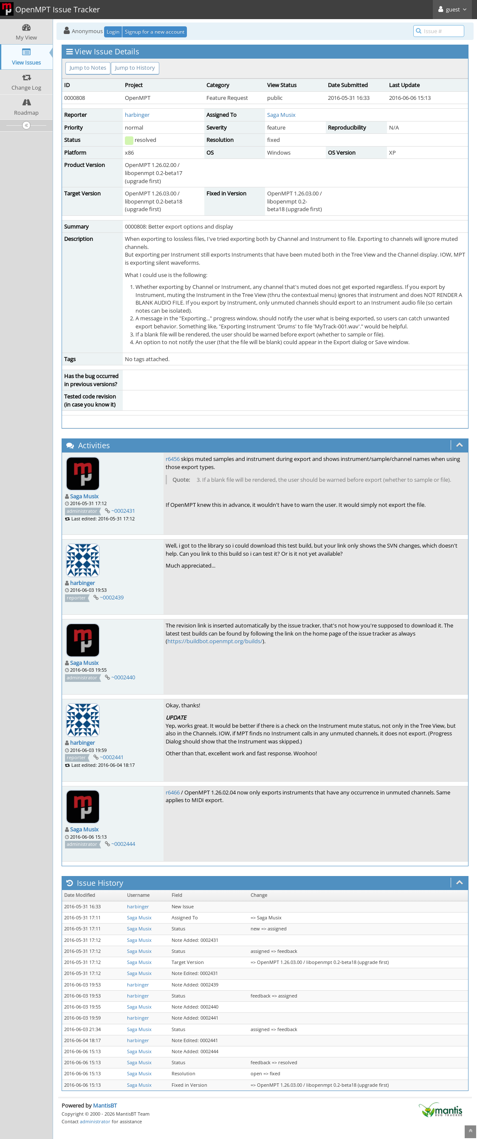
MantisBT (105, 1105)
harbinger (137, 115)
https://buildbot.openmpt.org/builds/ (214, 641)
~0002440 (123, 677)
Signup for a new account (154, 31)
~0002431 (123, 510)
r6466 (173, 792)
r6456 (173, 459)
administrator (95, 1121)
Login (113, 31)
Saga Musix (281, 115)
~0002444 (123, 844)
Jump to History (135, 67)
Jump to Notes (88, 67)
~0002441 (112, 757)
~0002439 (112, 597)
